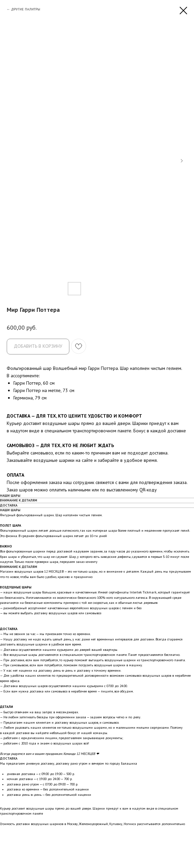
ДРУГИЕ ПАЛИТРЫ (25, 9)
